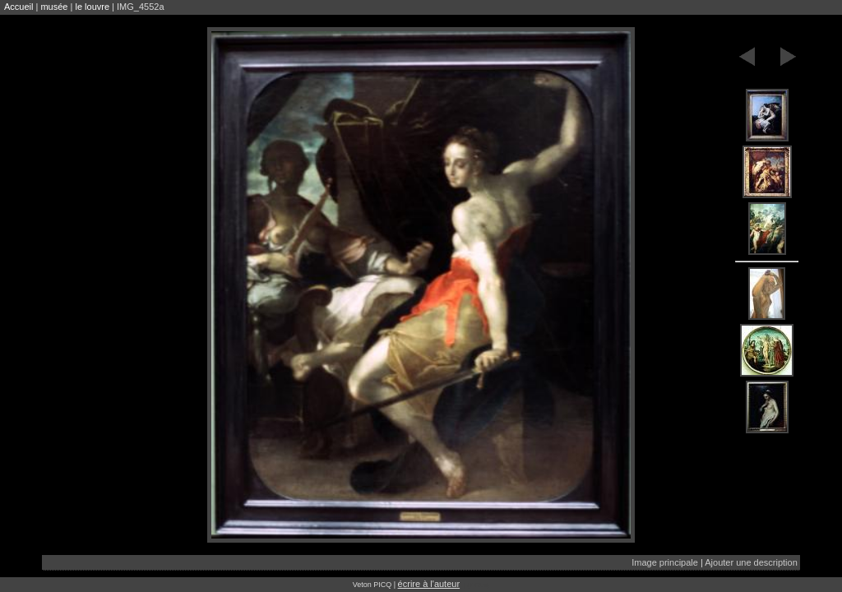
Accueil (18, 7)
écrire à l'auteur (429, 584)
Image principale (665, 562)
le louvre (92, 7)
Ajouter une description (751, 562)
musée (53, 7)
